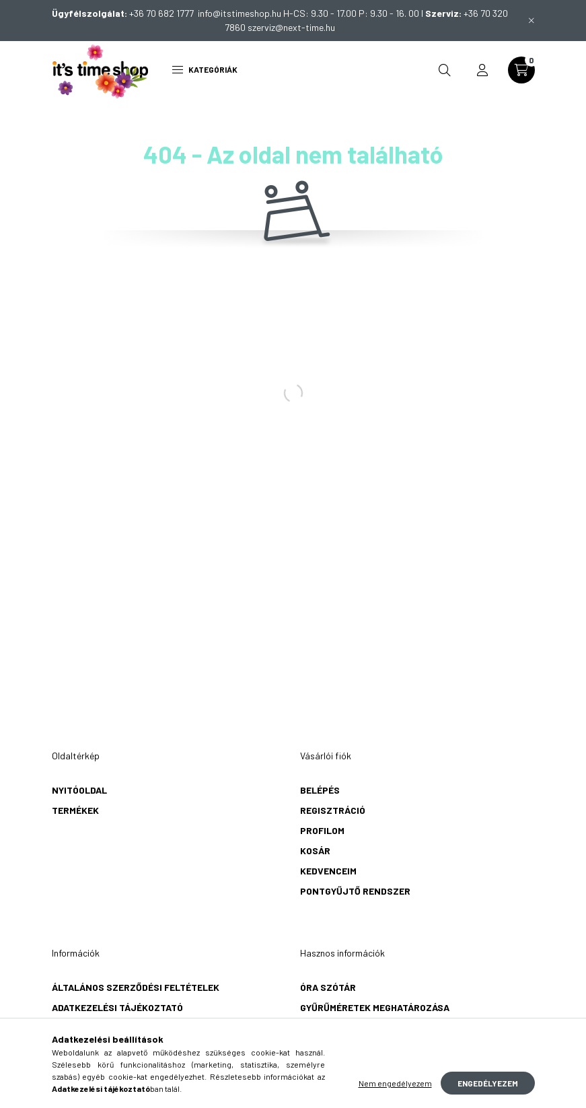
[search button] (444, 70)
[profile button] (482, 70)
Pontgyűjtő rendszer (355, 891)
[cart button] (521, 70)
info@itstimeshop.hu (239, 13)
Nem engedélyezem (395, 1083)
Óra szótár (328, 987)
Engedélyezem (487, 1083)
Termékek (75, 810)
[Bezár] (531, 20)
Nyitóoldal (79, 790)
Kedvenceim (328, 870)
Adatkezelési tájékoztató (117, 1007)
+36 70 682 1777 (163, 13)
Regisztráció (332, 810)
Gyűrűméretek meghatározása (374, 1007)
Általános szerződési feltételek (135, 987)
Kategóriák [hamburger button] (204, 69)
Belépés (320, 790)
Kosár (315, 850)
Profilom (322, 830)
